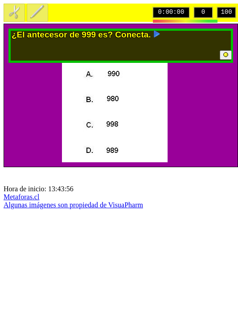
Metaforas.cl (21, 197)
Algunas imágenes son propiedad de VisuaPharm (73, 205)
